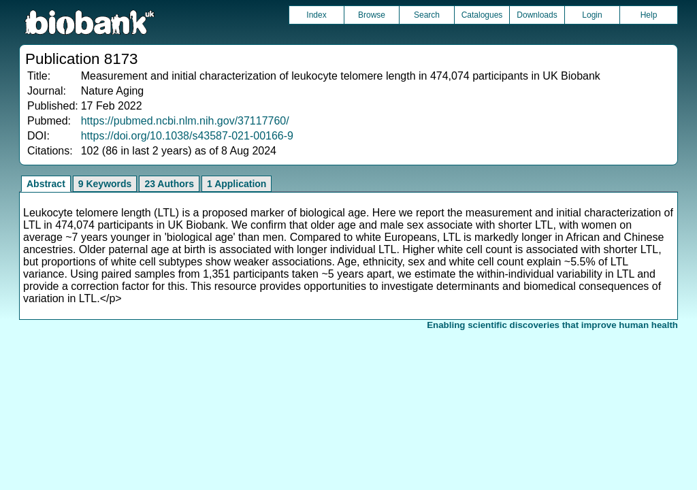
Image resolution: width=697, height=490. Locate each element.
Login (592, 15)
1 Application (236, 183)
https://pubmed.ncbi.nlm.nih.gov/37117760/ (185, 121)
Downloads (537, 15)
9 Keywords (105, 183)
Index (316, 15)
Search (427, 15)
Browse (371, 15)
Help (649, 15)
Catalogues (482, 15)
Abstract (46, 183)
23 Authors (169, 183)
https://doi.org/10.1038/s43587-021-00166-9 (187, 136)
